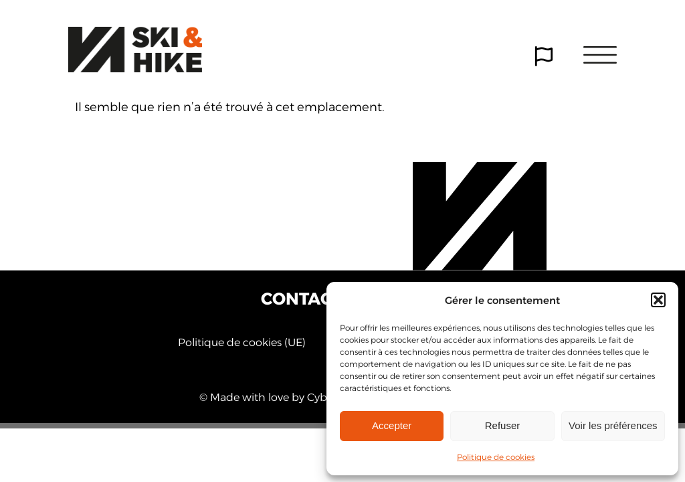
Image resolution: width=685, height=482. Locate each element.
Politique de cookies (495, 457)
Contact (301, 299)
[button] (658, 300)
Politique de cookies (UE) (242, 342)
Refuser (502, 425)
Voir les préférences (613, 425)
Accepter (391, 425)
